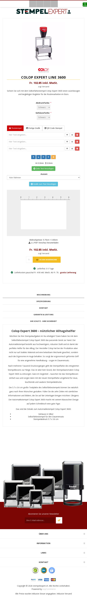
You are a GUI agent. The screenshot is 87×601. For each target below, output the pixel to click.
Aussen (43, 174)
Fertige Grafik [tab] (33, 128)
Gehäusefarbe (43, 113)
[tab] (43, 294)
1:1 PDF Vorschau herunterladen (44, 243)
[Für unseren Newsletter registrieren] (40, 520)
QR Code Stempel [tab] (53, 128)
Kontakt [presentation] (43, 308)
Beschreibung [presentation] (43, 294)
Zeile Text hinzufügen (43, 168)
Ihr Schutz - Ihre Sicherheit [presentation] (43, 321)
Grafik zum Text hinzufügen (43, 184)
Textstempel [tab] (15, 128)
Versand (68, 593)
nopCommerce (49, 589)
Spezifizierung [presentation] (43, 301)
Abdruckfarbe (43, 103)
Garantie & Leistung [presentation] (43, 314)
